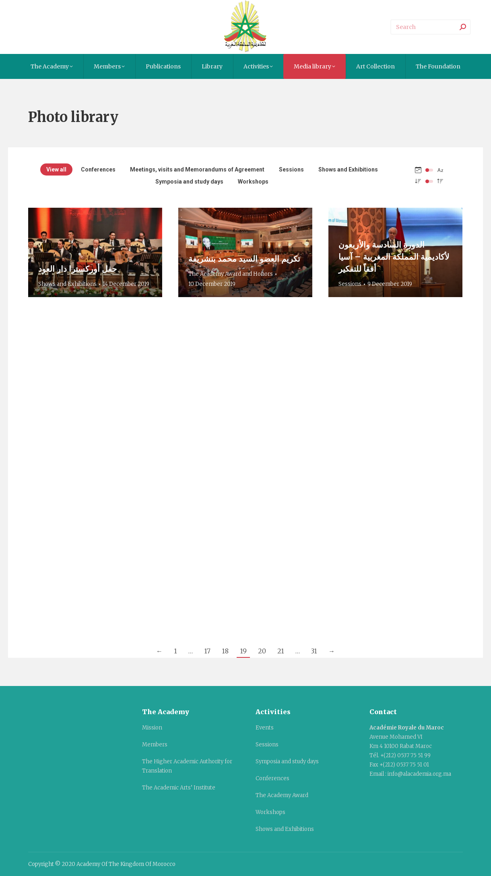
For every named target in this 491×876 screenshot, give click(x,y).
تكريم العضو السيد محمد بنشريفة (244, 259)
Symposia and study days (189, 181)
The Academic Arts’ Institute (178, 787)
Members (154, 744)
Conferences (98, 169)
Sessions (291, 169)
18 (225, 651)
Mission (152, 727)
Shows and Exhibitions (348, 169)
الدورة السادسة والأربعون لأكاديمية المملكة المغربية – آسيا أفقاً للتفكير (393, 257)
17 (207, 651)
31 (314, 651)
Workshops (253, 181)
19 (243, 651)
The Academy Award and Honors (230, 274)
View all (56, 169)
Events (265, 727)
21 (280, 651)
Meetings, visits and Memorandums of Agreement (197, 169)
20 (262, 651)
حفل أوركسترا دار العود (77, 269)
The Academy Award (282, 795)
